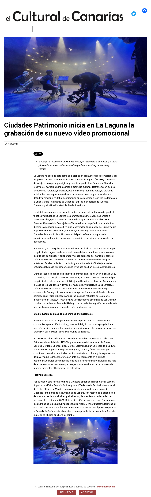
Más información (106, 486)
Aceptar (87, 492)
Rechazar (66, 492)
